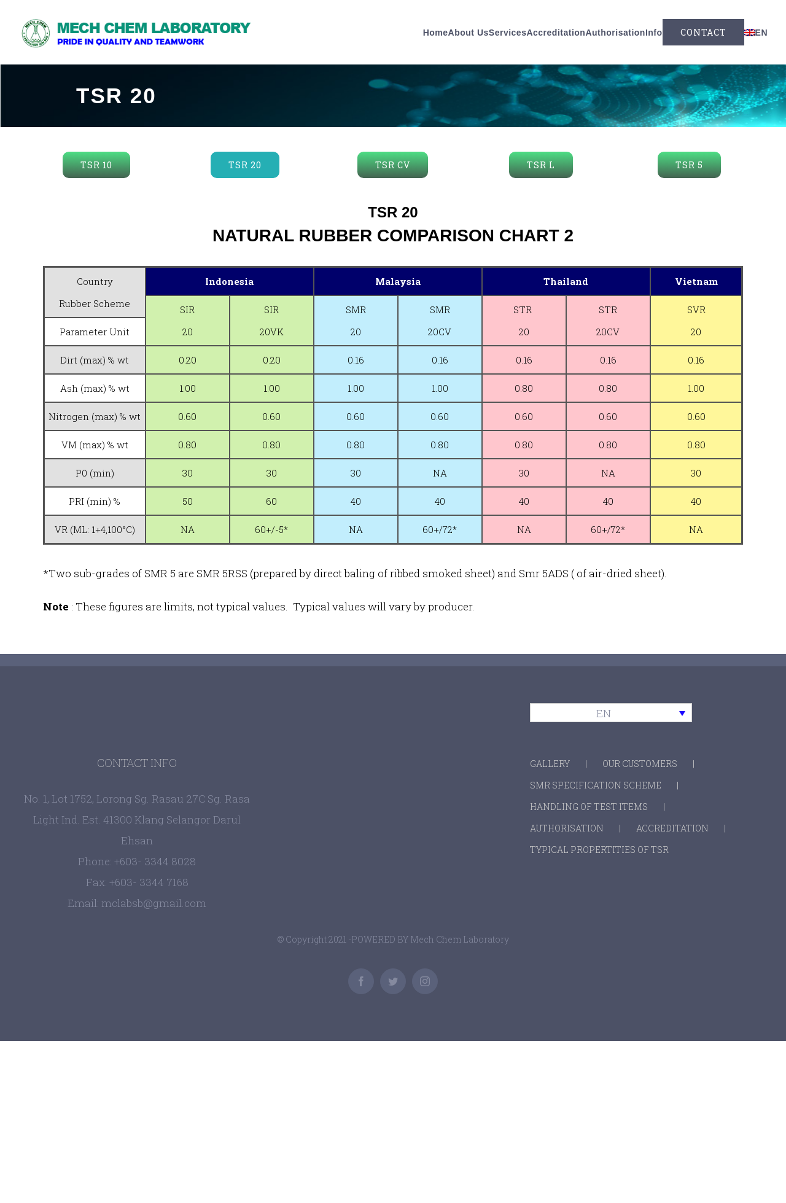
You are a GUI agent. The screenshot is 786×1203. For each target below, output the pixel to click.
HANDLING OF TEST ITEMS (589, 806)
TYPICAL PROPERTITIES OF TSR (599, 849)
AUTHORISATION (567, 828)
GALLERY (550, 763)
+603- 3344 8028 (155, 861)
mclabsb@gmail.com (153, 903)
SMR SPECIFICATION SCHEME (595, 785)
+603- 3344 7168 (149, 882)
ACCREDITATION (672, 828)
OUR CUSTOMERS (639, 763)
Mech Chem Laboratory (459, 939)
